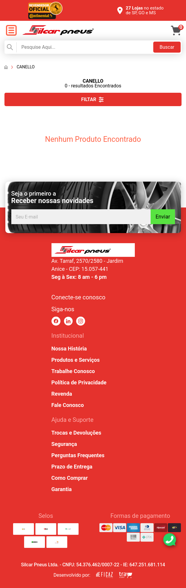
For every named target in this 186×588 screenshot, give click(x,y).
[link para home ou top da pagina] (93, 250)
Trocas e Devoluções (76, 433)
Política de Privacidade (79, 382)
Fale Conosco (67, 405)
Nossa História (69, 348)
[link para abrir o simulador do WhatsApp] (169, 539)
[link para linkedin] (68, 321)
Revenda (61, 394)
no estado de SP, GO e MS (145, 10)
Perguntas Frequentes (77, 455)
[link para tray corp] (125, 575)
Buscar (167, 47)
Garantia (61, 489)
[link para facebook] (56, 321)
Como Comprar (69, 478)
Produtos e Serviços (75, 360)
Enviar (162, 216)
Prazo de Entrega (72, 466)
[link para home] (58, 33)
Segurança (64, 444)
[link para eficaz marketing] (104, 575)
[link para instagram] (80, 321)
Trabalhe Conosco (73, 371)
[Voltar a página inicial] (5, 67)
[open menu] (11, 31)
